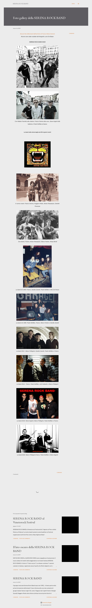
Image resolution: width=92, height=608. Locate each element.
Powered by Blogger (46, 602)
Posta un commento (24, 538)
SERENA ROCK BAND (20, 4)
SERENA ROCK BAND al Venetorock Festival (28, 520)
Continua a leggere (52, 538)
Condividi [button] (71, 33)
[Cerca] (73, 3)
